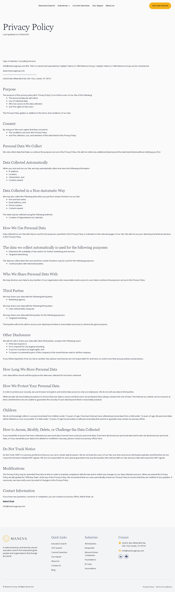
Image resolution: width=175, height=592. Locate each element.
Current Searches (81, 5)
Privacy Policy (148, 587)
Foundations (90, 559)
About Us (110, 5)
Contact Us (56, 565)
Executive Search (47, 5)
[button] (63, 6)
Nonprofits (89, 548)
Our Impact (97, 5)
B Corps (88, 564)
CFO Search (56, 548)
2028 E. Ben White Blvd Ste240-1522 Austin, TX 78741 (134, 544)
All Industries (90, 543)
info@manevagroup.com (14, 66)
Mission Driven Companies (91, 554)
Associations (90, 568)
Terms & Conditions (163, 587)
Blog (53, 570)
